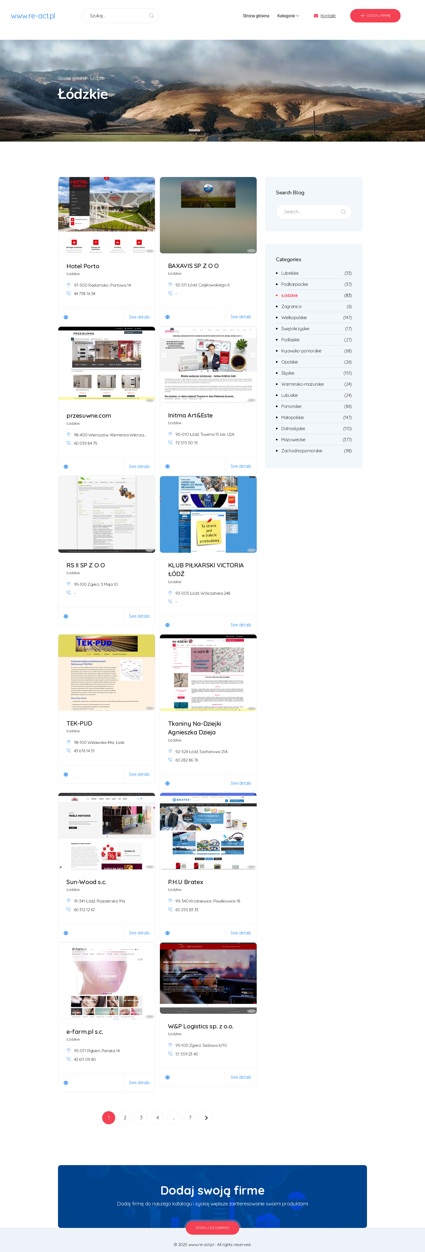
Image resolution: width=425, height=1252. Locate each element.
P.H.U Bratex (186, 874)
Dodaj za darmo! (212, 1220)
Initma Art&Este (191, 408)
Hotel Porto (82, 259)
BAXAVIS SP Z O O (193, 258)
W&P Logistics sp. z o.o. (201, 1019)
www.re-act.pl (33, 16)
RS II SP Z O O (85, 558)
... (174, 1110)
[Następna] (206, 1110)
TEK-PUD (79, 716)
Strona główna (256, 16)
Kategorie (288, 16)
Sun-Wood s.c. (86, 874)
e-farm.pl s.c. (85, 1024)
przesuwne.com (89, 408)
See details (139, 309)
